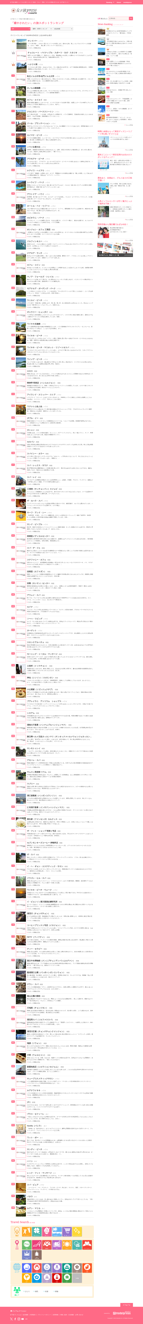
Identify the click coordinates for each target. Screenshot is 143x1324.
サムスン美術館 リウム (37, 772)
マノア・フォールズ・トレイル (40, 277)
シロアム (31, 713)
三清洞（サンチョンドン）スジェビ (42, 489)
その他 (77, 1278)
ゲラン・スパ (32, 984)
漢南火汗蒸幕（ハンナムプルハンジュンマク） (47, 725)
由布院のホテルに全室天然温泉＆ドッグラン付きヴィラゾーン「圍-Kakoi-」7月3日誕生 (119, 33)
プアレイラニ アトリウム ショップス (44, 701)
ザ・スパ (31, 855)
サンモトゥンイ (33, 748)
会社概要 (25, 1315)
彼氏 (36, 1291)
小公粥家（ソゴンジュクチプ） (40, 689)
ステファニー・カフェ (36, 560)
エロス (30, 371)
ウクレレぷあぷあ (34, 406)
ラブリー (31, 784)
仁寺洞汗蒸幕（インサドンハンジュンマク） (46, 807)
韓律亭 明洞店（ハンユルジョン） (41, 383)
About (119, 2)
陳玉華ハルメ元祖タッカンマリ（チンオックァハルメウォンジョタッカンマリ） (61, 737)
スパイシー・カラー (35, 454)
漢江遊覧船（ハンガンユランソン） (42, 796)
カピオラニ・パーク (35, 218)
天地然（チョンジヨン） (37, 1008)
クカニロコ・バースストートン (40, 112)
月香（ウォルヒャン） (36, 1055)
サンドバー (32, 41)
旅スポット (104, 18)
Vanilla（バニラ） (34, 1126)
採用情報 (55, 1315)
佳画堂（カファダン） (36, 571)
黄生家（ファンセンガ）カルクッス (42, 819)
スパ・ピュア (32, 1185)
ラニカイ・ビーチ (34, 300)
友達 (46, 1291)
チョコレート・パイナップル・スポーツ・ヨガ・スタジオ (52, 53)
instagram (19, 1319)
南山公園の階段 (33, 996)
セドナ (30, 607)
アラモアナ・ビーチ (35, 159)
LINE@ (26, 1319)
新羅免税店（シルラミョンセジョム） (43, 1067)
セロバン (31, 442)
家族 (56, 1291)
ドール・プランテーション (38, 123)
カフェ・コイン (33, 265)
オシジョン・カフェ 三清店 (38, 230)
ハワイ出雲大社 (33, 147)
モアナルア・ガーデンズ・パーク (41, 288)
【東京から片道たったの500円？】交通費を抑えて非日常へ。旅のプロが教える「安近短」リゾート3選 (119, 54)
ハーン (30, 1161)
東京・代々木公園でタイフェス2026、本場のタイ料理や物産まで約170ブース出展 (119, 82)
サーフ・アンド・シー (36, 513)
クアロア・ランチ (34, 253)
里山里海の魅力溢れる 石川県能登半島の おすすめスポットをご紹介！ (118, 230)
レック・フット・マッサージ (39, 1173)
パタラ (30, 1197)
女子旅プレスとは (15, 1315)
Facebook (15, 1319)
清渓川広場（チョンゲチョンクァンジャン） (46, 1031)
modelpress (127, 2)
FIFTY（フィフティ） (36, 937)
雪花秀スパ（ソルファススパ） (40, 1020)
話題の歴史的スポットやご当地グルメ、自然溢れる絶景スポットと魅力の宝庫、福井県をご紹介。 (120, 209)
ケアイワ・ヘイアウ (35, 171)
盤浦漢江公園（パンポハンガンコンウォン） (46, 972)
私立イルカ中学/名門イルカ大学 (40, 76)
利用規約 (33, 1315)
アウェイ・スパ (33, 595)
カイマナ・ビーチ (34, 135)
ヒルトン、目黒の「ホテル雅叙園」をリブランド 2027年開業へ (119, 109)
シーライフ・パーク (35, 182)
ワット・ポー (32, 1138)
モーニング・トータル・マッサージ (42, 654)
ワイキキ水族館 (33, 324)
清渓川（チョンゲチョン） (38, 913)
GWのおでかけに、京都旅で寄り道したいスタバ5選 (119, 91)
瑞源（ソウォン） (34, 1043)
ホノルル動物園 (33, 88)
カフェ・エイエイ (34, 100)
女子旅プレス (14, 19)
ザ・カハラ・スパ (34, 501)
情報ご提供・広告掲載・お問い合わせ (71, 1315)
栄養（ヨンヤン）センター (38, 583)
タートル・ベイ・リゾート (38, 206)
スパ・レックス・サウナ (37, 465)
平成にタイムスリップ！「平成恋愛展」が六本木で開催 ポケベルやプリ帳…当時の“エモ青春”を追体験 (119, 101)
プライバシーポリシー (44, 1315)
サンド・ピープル (34, 524)
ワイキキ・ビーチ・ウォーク (39, 890)
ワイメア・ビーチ (34, 359)
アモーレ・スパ (33, 760)
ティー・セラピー (34, 949)
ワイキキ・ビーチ (34, 336)
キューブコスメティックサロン (40, 1079)
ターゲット (32, 630)
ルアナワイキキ (33, 1090)
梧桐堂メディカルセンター (38, 536)
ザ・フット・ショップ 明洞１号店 (41, 831)
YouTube (22, 1319)
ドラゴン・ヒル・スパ (36, 878)
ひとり (27, 1291)
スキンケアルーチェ (35, 642)
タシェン (31, 430)
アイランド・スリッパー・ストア (41, 395)
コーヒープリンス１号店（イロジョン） (44, 925)
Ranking (110, 2)
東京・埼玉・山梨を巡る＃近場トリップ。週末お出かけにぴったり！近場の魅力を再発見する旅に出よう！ (120, 162)
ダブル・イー (32, 418)
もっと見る (129, 125)
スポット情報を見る (35, 48)
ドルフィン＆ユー (34, 241)
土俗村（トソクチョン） (37, 666)
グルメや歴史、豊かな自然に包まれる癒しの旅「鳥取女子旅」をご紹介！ (120, 186)
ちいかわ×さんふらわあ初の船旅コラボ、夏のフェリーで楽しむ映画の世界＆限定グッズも (119, 73)
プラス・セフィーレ (35, 1114)
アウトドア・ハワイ (35, 194)
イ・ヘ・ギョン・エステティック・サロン (45, 866)
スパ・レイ (32, 477)
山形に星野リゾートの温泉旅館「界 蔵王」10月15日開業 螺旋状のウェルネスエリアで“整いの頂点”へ (118, 63)
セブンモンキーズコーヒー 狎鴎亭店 (42, 843)
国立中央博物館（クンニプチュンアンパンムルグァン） (51, 961)
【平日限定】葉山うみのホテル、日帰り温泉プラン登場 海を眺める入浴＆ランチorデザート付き (119, 43)
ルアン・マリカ (33, 1208)
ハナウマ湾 (32, 64)
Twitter (11, 1319)
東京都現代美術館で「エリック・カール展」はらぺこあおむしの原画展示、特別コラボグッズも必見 (119, 119)
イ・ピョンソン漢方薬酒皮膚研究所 (42, 902)
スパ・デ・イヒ (33, 548)
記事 (99, 18)
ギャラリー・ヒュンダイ (37, 312)
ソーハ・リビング (34, 619)
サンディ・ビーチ (34, 1149)
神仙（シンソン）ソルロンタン (40, 678)
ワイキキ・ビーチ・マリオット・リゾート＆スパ (48, 347)
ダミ (29, 1102)
